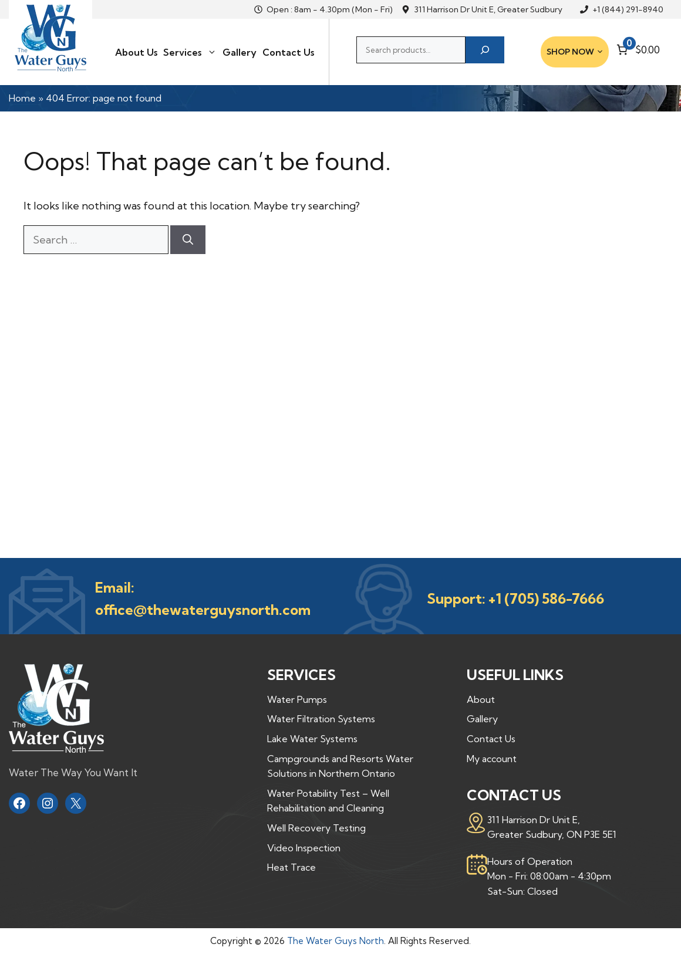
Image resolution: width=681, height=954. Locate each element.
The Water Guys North (335, 940)
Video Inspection (303, 848)
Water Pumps (297, 699)
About (481, 699)
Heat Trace (291, 867)
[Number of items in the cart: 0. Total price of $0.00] (637, 49)
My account (492, 758)
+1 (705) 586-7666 (546, 598)
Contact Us (288, 52)
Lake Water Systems (312, 739)
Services (190, 52)
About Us (136, 52)
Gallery (239, 52)
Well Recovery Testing (316, 828)
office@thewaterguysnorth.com (203, 609)
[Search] (485, 49)
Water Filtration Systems (321, 719)
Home (22, 98)
